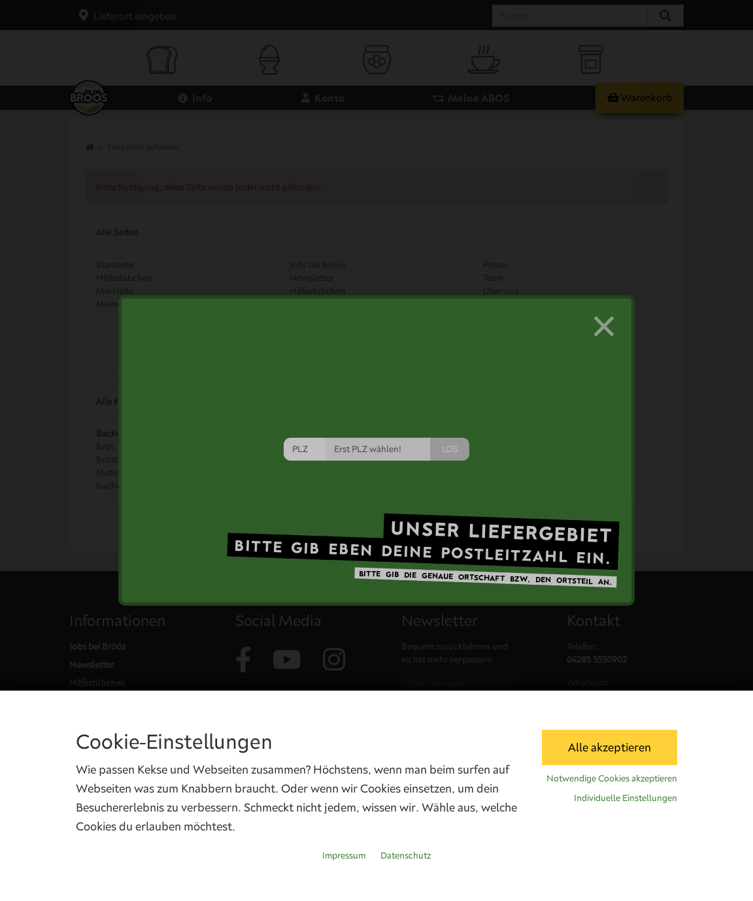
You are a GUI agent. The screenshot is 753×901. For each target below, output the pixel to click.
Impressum (343, 855)
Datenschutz (405, 855)
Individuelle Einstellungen (625, 798)
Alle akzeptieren (609, 747)
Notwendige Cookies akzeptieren (611, 778)
